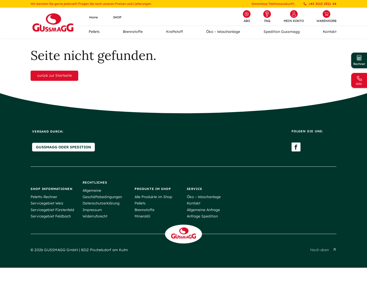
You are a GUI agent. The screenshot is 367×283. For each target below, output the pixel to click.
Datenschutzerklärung (101, 213)
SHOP (117, 17)
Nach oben (323, 265)
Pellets (94, 31)
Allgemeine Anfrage (203, 219)
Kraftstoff (174, 31)
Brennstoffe (133, 31)
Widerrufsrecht (95, 225)
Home (93, 17)
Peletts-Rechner (44, 206)
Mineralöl (142, 225)
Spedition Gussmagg (282, 31)
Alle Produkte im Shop (153, 206)
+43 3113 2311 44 (320, 4)
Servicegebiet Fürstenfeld (52, 219)
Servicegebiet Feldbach (51, 225)
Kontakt (329, 31)
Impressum (92, 219)
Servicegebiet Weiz (47, 213)
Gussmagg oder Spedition (61, 157)
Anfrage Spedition (202, 225)
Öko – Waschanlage (223, 31)
